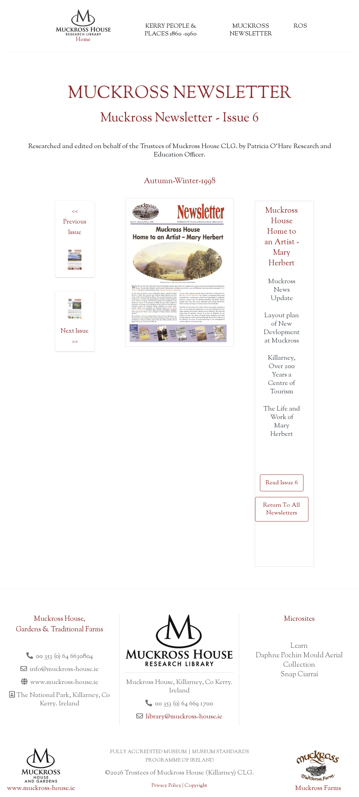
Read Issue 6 (282, 483)
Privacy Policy (166, 785)
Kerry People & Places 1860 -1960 (171, 30)
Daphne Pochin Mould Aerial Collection (299, 660)
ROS (300, 26)
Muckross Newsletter (251, 30)
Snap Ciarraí (299, 675)
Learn (299, 646)
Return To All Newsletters (281, 509)
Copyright (195, 785)
